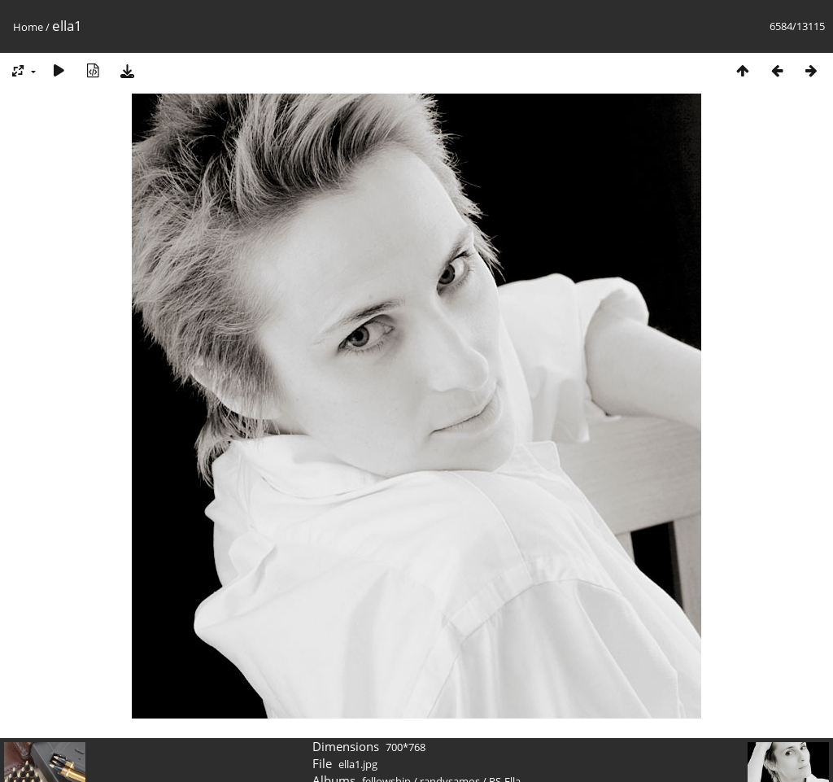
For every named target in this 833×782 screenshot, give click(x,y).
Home (28, 27)
